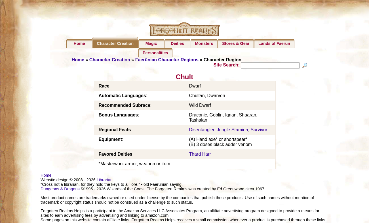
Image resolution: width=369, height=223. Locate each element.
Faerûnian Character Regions (167, 59)
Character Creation (115, 43)
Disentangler (201, 130)
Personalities (155, 53)
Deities (177, 43)
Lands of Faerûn (274, 43)
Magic (151, 43)
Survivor (259, 130)
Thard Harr (200, 155)
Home (79, 43)
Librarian (105, 180)
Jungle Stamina (232, 130)
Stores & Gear (235, 43)
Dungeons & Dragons (60, 189)
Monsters (204, 43)
